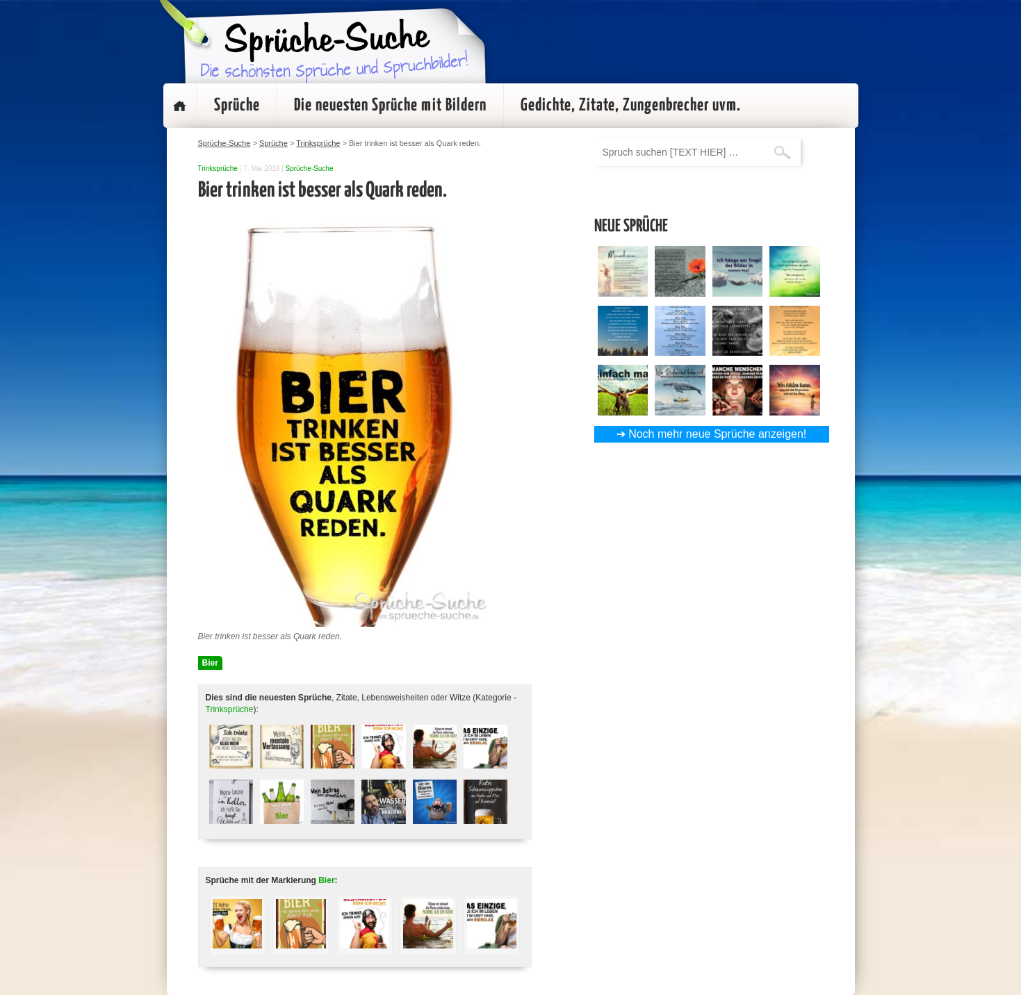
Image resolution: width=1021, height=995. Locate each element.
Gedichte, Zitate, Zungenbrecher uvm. (631, 105)
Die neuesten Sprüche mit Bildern (390, 105)
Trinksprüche (218, 168)
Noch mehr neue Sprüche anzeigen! (717, 434)
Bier (210, 663)
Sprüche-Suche (310, 168)
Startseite (180, 105)
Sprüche (237, 105)
